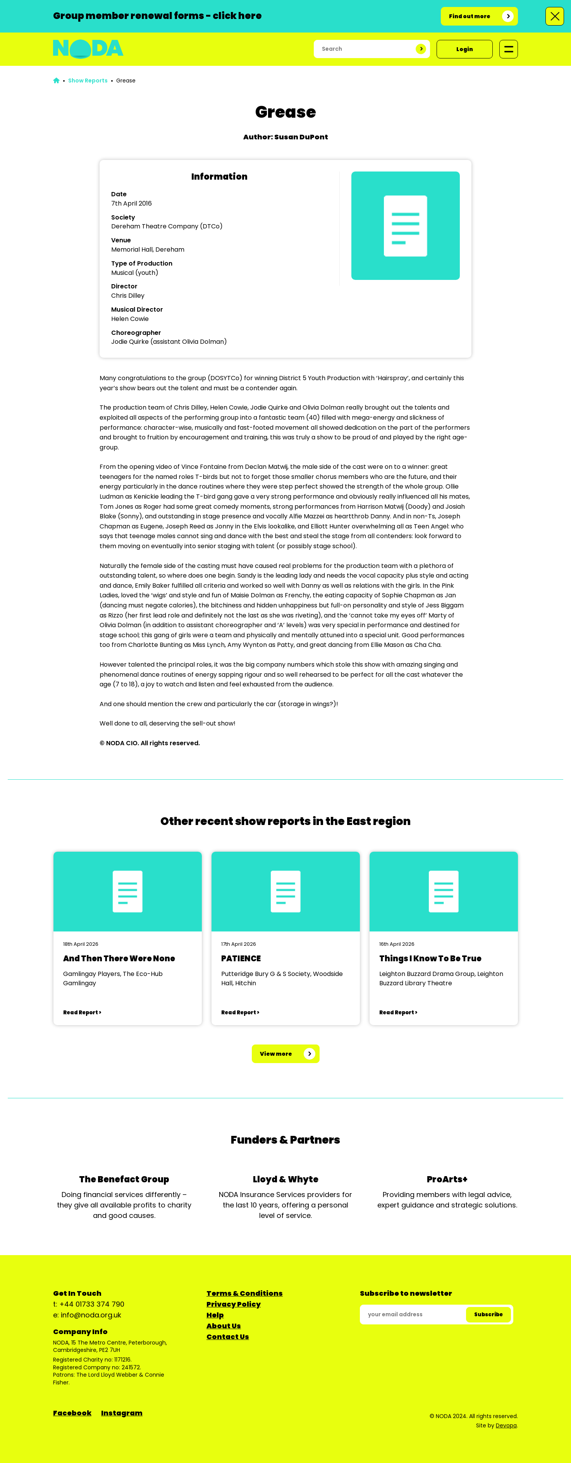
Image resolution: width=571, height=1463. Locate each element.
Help (215, 1315)
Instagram (122, 1413)
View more (276, 1054)
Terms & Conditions (244, 1293)
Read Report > (82, 1012)
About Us (223, 1326)
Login (464, 49)
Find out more (469, 16)
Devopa (506, 1425)
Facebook (72, 1413)
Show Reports (88, 80)
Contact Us (227, 1336)
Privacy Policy (233, 1304)
